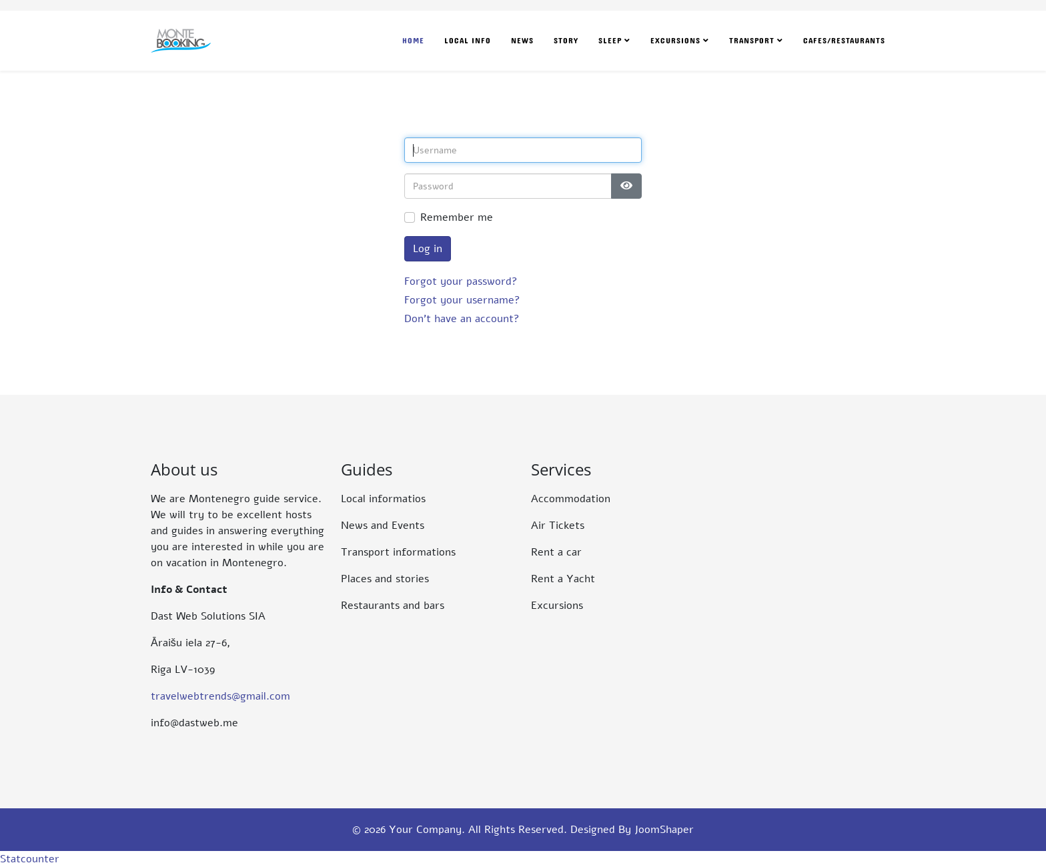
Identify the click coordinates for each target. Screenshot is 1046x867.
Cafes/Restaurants (844, 40)
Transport (751, 40)
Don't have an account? (462, 318)
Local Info (467, 40)
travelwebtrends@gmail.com (220, 696)
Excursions (675, 40)
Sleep (610, 40)
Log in (427, 248)
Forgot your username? (462, 300)
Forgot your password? (461, 281)
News (522, 40)
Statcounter (29, 859)
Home (413, 40)
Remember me (456, 217)
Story (566, 40)
